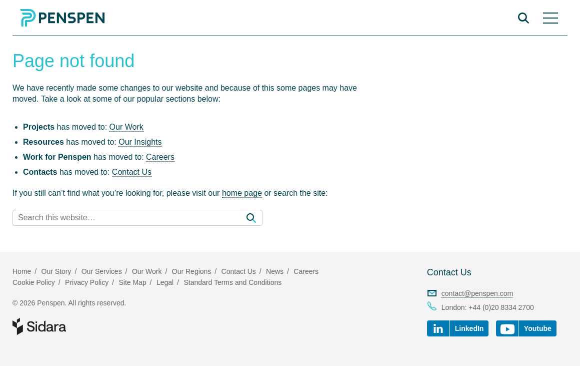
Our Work (127, 127)
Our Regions (192, 271)
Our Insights (140, 142)
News (275, 271)
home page (242, 193)
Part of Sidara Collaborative (71, 326)
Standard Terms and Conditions (233, 282)
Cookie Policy (33, 282)
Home (21, 271)
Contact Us (132, 172)
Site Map (132, 282)
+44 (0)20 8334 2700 (501, 307)
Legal (165, 282)
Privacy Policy (86, 282)
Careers (160, 157)
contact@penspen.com (477, 293)
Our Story (57, 271)
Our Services (102, 271)
